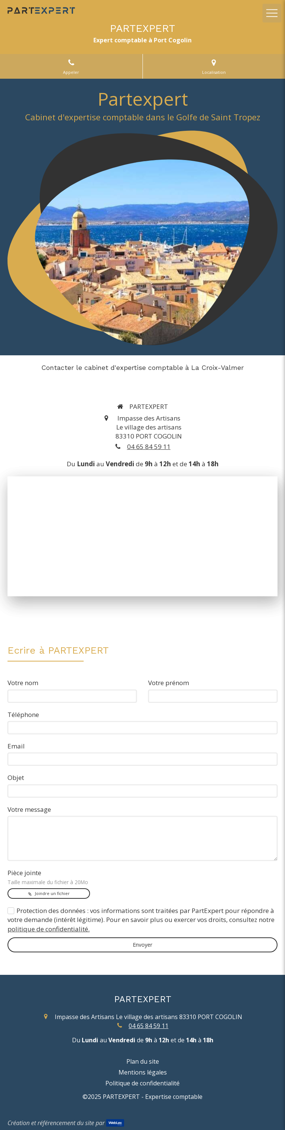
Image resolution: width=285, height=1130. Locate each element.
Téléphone (23, 714)
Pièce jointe (48, 877)
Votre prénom (168, 682)
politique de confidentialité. (49, 929)
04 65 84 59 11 (149, 446)
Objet (16, 777)
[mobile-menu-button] (271, 13)
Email (16, 746)
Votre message (29, 809)
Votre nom (23, 682)
